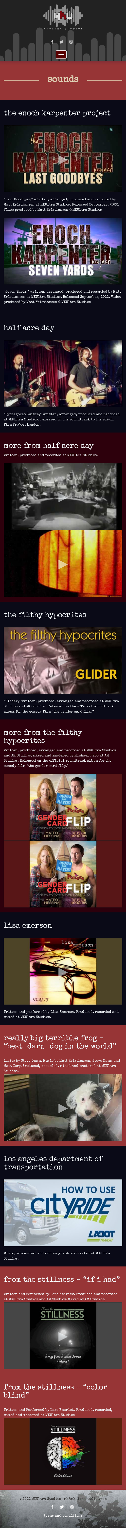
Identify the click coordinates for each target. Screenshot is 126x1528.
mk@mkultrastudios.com (85, 1499)
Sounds (63, 80)
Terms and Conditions (63, 1516)
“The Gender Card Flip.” (73, 712)
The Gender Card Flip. (47, 766)
